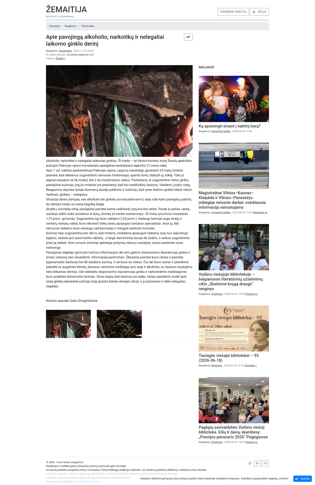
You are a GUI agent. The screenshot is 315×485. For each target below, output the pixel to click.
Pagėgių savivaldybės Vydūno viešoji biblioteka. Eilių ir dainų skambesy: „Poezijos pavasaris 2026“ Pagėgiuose (233, 432)
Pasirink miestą (233, 12)
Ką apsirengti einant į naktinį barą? (230, 126)
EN (265, 463)
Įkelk (259, 12)
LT (250, 463)
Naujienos (70, 26)
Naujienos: (59, 50)
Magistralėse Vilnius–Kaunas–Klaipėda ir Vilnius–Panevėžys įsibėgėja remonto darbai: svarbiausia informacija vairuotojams (232, 200)
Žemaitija (66, 9)
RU (257, 463)
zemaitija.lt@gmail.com (80, 54)
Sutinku (302, 478)
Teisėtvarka (87, 26)
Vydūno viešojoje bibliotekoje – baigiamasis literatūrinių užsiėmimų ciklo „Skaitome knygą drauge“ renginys (231, 281)
